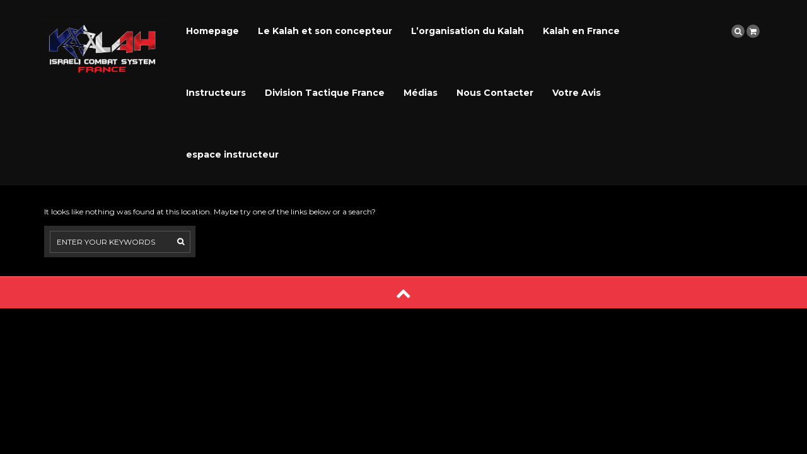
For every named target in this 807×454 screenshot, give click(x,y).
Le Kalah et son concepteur (325, 31)
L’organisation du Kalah (467, 31)
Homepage (212, 31)
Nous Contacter (494, 92)
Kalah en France (581, 31)
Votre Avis (576, 92)
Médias (421, 92)
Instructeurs (216, 92)
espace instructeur (232, 154)
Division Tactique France (325, 92)
